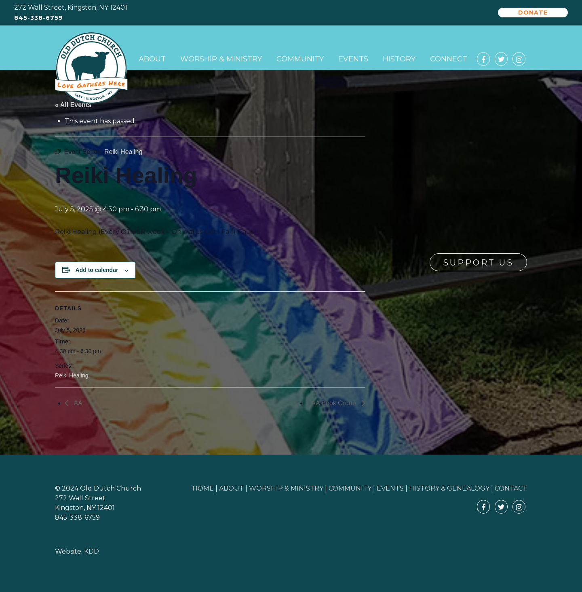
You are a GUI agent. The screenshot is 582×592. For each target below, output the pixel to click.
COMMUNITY (350, 488)
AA (77, 403)
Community (300, 59)
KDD (91, 551)
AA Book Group (334, 403)
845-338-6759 (38, 18)
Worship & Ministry (221, 59)
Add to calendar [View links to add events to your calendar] (97, 270)
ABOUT (231, 488)
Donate (533, 12)
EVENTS (390, 488)
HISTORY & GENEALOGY (449, 488)
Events (353, 59)
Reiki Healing (71, 375)
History (399, 59)
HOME (203, 488)
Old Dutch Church (91, 68)
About (152, 59)
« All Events (73, 104)
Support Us (478, 263)
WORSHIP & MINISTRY (286, 488)
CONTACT (511, 488)
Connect (448, 59)
